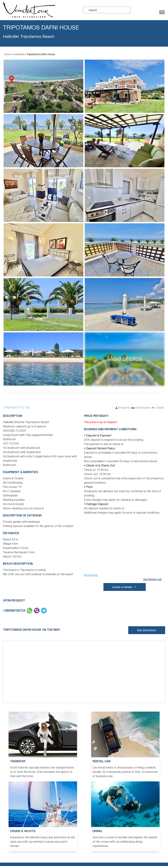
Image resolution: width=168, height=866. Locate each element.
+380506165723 (14, 610)
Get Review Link (152, 579)
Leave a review (124, 587)
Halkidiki (19, 54)
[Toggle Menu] (162, 12)
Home (7, 54)
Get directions (146, 630)
